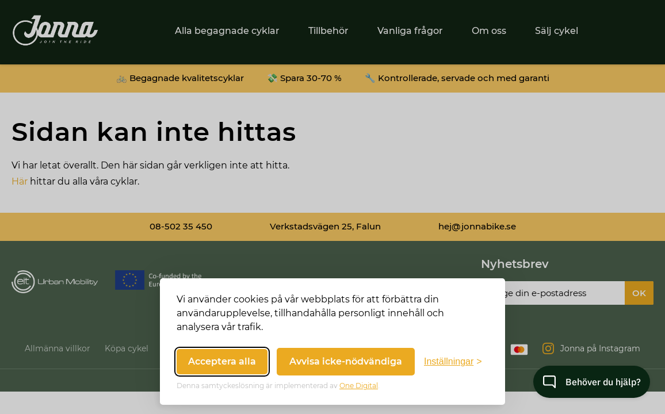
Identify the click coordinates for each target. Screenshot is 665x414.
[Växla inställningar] (453, 361)
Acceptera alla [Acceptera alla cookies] (222, 361)
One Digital (358, 385)
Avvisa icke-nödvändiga (345, 361)
